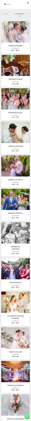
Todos (5, 14)
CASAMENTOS (19, 14)
